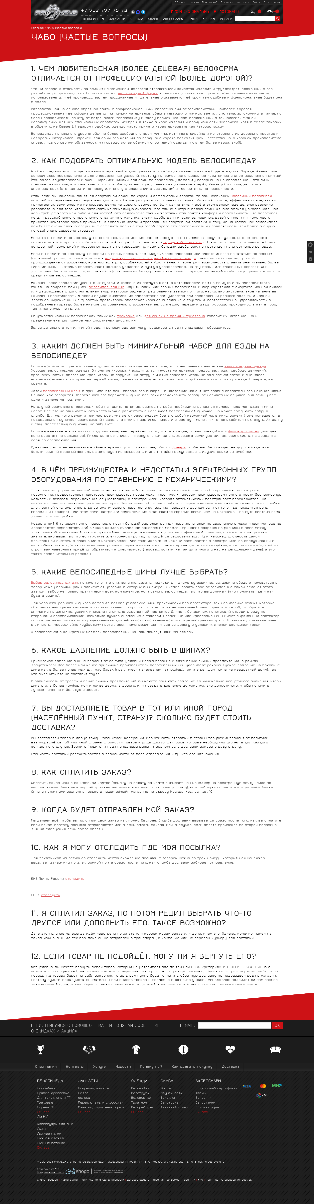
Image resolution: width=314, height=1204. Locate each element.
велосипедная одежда (245, 366)
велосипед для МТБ (106, 287)
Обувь (153, 19)
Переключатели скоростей (101, 1103)
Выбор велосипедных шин (54, 583)
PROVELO (56, 12)
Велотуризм (171, 1103)
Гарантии (188, 1180)
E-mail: (187, 1026)
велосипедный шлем (61, 391)
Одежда (136, 19)
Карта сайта (69, 1180)
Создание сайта (48, 1169)
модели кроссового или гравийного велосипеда (150, 258)
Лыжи (193, 19)
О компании (46, 1067)
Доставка (227, 2)
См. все (43, 1112)
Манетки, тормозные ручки (101, 1108)
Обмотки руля (207, 1108)
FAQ (200, 1180)
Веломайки (140, 1089)
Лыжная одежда (50, 1138)
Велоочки (203, 1098)
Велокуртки (141, 1098)
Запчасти (117, 19)
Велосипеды (93, 19)
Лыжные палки (49, 1134)
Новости (193, 2)
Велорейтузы (142, 1108)
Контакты (243, 2)
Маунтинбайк (172, 1093)
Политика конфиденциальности (102, 1180)
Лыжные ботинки (51, 1143)
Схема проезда (47, 1180)
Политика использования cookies (229, 1180)
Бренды (209, 19)
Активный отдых (174, 1108)
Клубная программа (165, 1180)
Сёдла (83, 1093)
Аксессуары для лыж (55, 1124)
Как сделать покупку (192, 1067)
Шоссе (166, 1089)
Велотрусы (140, 1093)
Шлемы (200, 1093)
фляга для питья (243, 432)
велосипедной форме (138, 93)
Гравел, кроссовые (53, 1093)
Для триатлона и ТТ (54, 1098)
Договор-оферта (138, 1180)
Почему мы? (209, 2)
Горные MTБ (46, 1108)
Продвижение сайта (50, 1173)
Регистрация (272, 2)
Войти (256, 2)
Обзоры (180, 2)
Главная (37, 28)
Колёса (84, 1098)
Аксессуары (173, 19)
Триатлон (139, 1103)
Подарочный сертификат (216, 1089)
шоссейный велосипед (251, 196)
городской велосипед (183, 242)
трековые (126, 316)
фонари (179, 448)
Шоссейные (46, 1089)
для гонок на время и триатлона (174, 316)
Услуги (226, 19)
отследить (74, 879)
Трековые (45, 1103)
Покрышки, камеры (93, 1089)
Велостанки (205, 1103)
